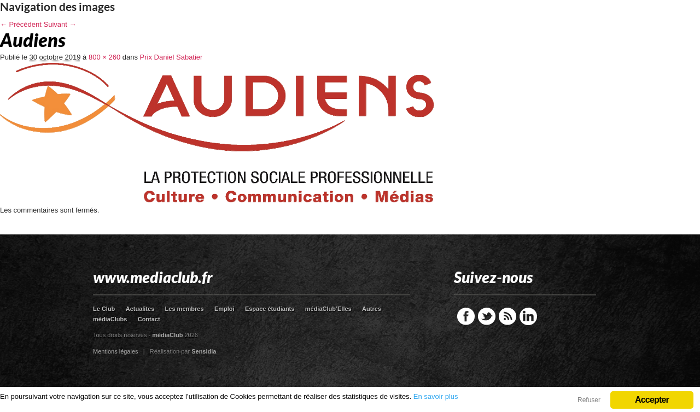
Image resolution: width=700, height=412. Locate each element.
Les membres (184, 308)
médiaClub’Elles (328, 308)
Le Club (104, 308)
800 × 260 (104, 57)
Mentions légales (115, 351)
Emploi (224, 308)
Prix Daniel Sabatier (171, 57)
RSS (507, 316)
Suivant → (60, 24)
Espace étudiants (269, 308)
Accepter (652, 399)
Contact (149, 319)
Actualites (140, 308)
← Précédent (21, 24)
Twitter (486, 316)
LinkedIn (528, 316)
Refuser (589, 400)
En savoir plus (435, 396)
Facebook (466, 316)
